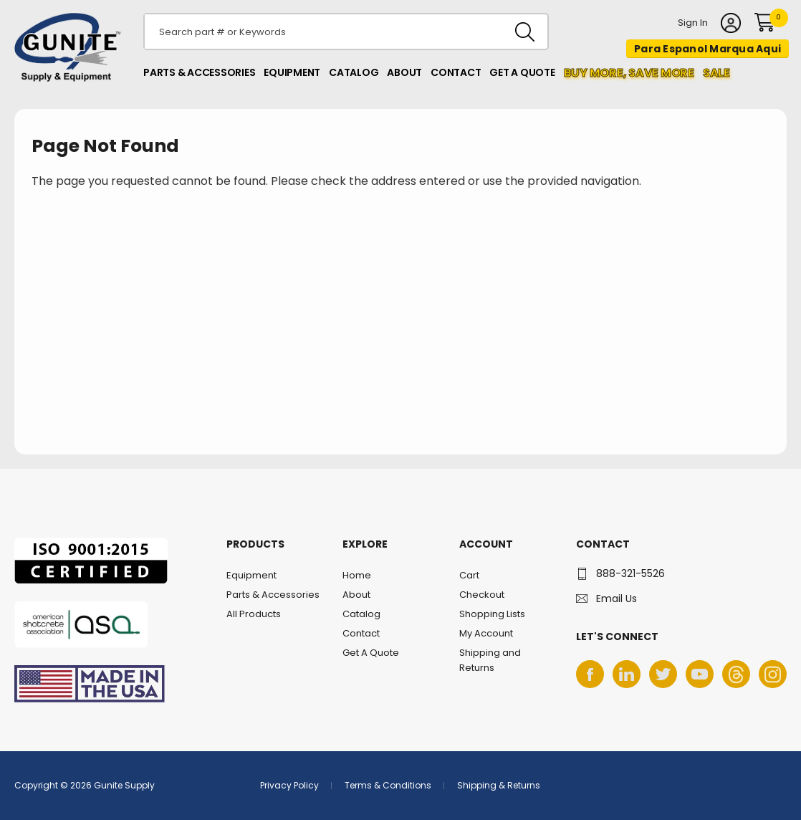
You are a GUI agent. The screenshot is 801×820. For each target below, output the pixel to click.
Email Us (616, 598)
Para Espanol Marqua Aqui (707, 49)
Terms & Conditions (388, 785)
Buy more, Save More (629, 73)
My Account (486, 633)
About (404, 72)
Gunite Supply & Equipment (59, 81)
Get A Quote (522, 72)
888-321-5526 (630, 573)
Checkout (481, 594)
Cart (469, 575)
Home (356, 575)
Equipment (292, 72)
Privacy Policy (289, 785)
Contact (456, 72)
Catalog (353, 72)
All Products (253, 614)
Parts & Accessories (199, 72)
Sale (716, 73)
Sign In (693, 23)
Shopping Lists (492, 614)
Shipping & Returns (498, 785)
